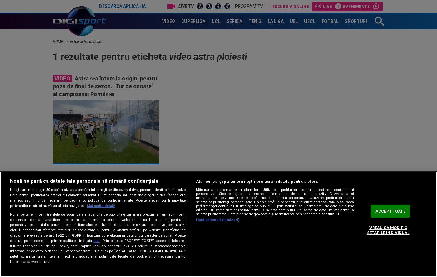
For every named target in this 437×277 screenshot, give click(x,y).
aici (96, 241)
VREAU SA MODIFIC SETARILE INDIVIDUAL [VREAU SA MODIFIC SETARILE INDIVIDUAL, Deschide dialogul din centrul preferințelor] (388, 230)
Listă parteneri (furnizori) (217, 220)
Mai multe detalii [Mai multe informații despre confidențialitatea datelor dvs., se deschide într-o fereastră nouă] (101, 206)
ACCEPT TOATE (390, 211)
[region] (218, 224)
